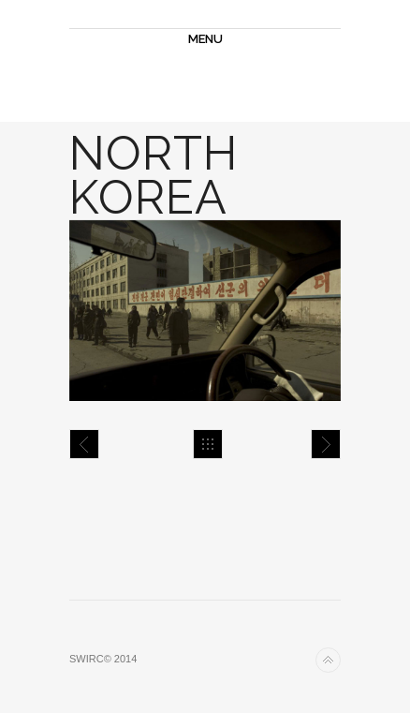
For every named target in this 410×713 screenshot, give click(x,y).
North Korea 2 (326, 444)
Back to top (328, 660)
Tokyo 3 (84, 444)
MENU (205, 39)
